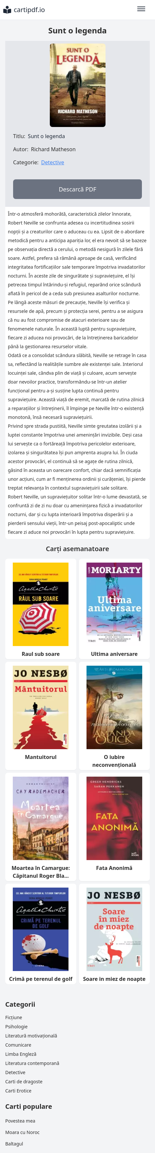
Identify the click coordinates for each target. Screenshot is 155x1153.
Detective (52, 162)
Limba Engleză (20, 1054)
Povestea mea (20, 1121)
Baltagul (14, 1144)
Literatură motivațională (31, 1036)
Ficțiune (13, 1017)
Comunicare (18, 1045)
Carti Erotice (18, 1091)
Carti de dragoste (24, 1081)
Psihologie (16, 1026)
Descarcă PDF (77, 189)
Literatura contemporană (32, 1063)
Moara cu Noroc (22, 1132)
